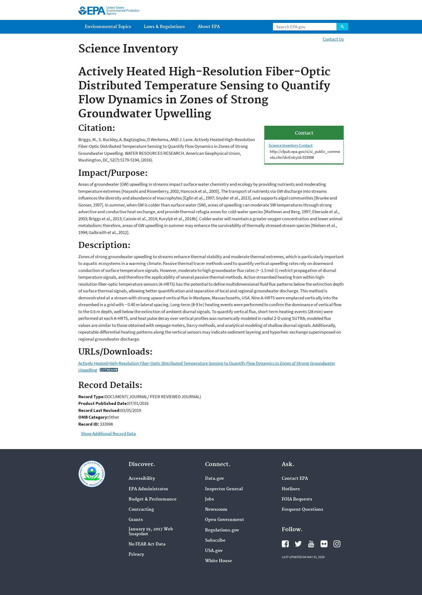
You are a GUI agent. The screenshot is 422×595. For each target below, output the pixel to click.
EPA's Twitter (298, 543)
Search (342, 26)
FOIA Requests (297, 499)
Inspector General (224, 489)
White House (218, 561)
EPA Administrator (148, 489)
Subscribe (215, 540)
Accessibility (142, 478)
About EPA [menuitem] (209, 26)
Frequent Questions (302, 509)
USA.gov (214, 550)
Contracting (141, 509)
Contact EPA (295, 478)
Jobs (209, 499)
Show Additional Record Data (108, 433)
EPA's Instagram (336, 543)
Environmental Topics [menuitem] (108, 26)
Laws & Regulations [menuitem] (164, 26)
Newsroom (216, 509)
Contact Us (333, 39)
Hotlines (291, 489)
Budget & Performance (153, 499)
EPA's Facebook (285, 543)
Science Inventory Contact (290, 145)
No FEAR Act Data (147, 544)
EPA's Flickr (324, 543)
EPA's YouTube (311, 543)
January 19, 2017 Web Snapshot (151, 532)
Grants (136, 519)
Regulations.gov (222, 530)
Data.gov (214, 478)
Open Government (224, 519)
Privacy (136, 554)
